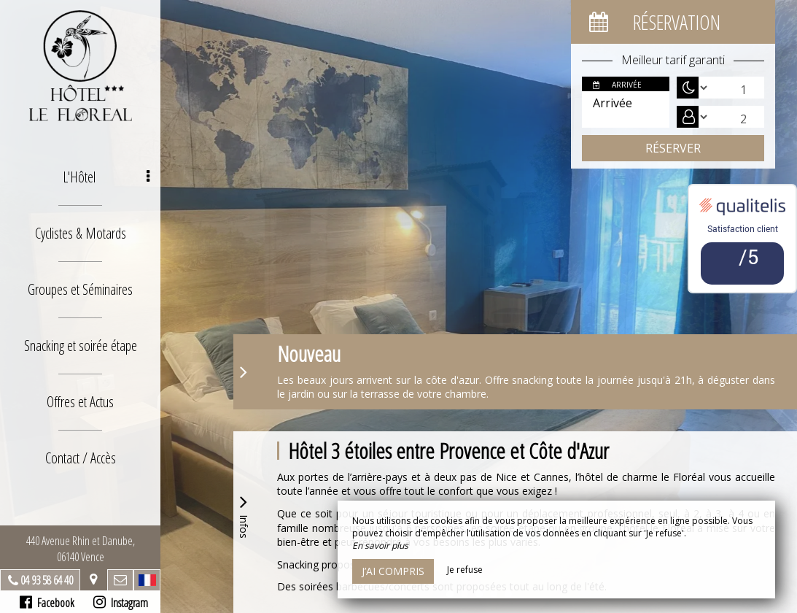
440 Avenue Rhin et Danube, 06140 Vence (80, 549)
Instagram (120, 603)
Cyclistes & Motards (80, 233)
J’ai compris (393, 571)
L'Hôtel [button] (106, 177)
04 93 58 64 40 (46, 580)
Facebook (47, 603)
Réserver (673, 148)
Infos (243, 515)
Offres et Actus (80, 402)
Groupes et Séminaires (80, 289)
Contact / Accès (80, 458)
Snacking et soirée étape (80, 345)
